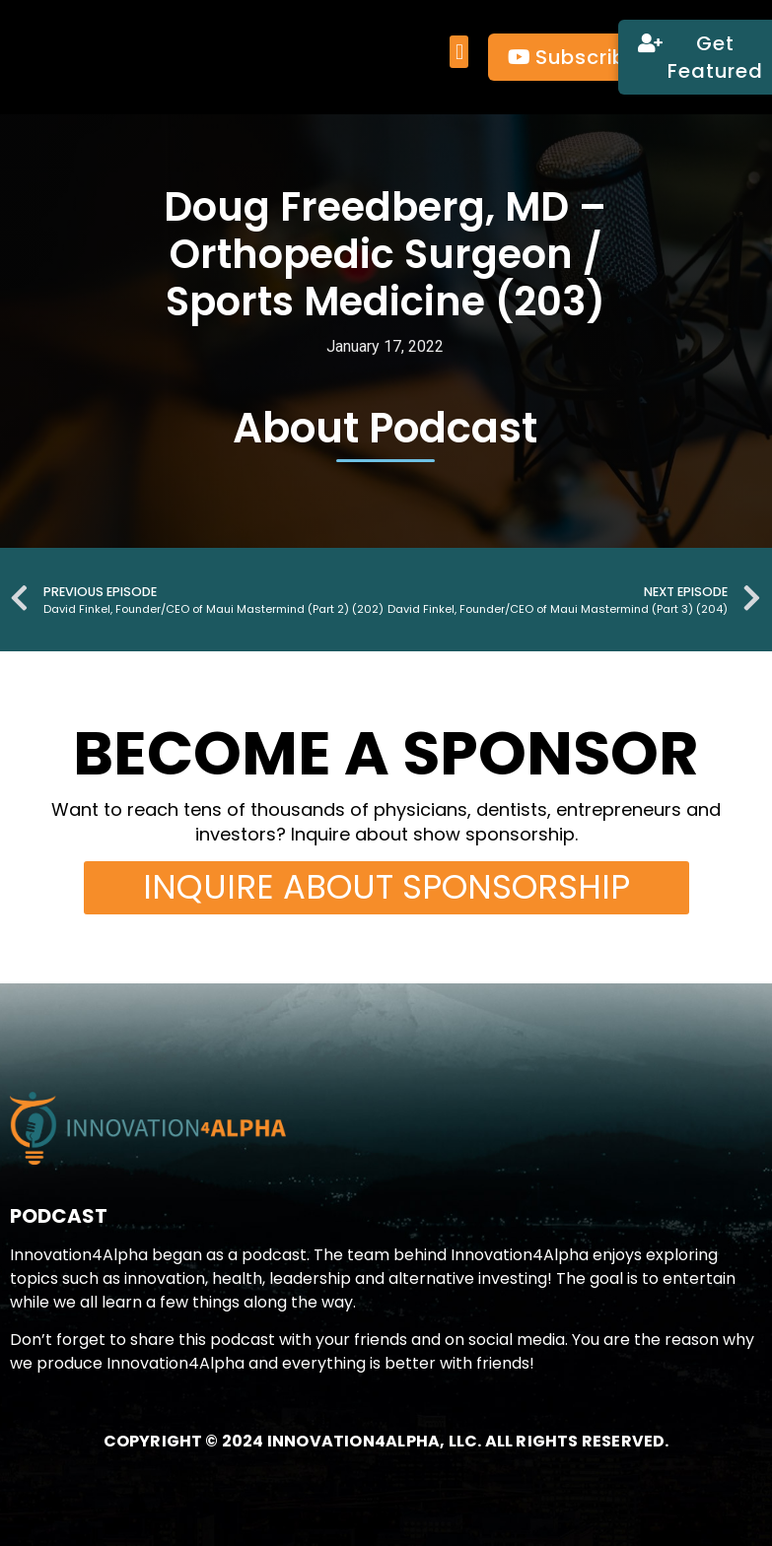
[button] (459, 52)
